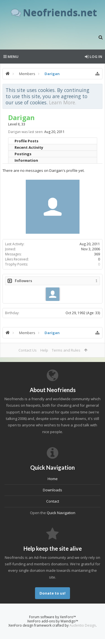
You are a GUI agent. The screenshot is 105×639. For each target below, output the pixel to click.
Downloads (52, 489)
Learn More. (62, 102)
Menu (10, 56)
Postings (23, 153)
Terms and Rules (66, 350)
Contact (52, 501)
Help (44, 350)
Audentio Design (82, 625)
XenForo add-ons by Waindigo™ (52, 621)
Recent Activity (29, 147)
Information (26, 160)
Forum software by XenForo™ (52, 617)
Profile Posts (26, 140)
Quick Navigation (61, 512)
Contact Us (27, 350)
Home (53, 478)
